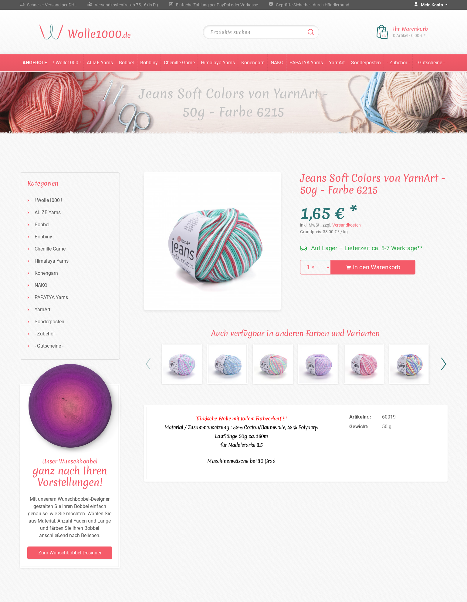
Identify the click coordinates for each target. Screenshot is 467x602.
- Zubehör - (398, 63)
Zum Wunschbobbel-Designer (69, 553)
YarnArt (337, 63)
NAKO (277, 63)
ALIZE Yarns (100, 63)
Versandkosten (346, 225)
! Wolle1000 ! (67, 63)
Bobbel (126, 63)
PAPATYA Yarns (306, 63)
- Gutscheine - (430, 63)
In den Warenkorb (373, 267)
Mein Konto (432, 4)
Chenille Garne (179, 63)
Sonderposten (366, 63)
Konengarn (253, 63)
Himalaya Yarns (218, 63)
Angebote (34, 63)
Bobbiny (149, 63)
